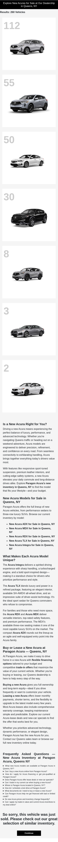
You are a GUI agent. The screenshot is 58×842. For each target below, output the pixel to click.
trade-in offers (24, 667)
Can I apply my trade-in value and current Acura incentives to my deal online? (29, 803)
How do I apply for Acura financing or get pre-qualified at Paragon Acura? (29, 775)
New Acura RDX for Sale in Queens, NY (32, 536)
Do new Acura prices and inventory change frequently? (27, 799)
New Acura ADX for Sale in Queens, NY (32, 524)
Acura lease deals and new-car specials (25, 718)
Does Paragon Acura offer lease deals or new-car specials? (29, 780)
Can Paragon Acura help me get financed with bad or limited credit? (29, 795)
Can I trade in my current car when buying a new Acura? (28, 782)
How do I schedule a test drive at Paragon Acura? (25, 788)
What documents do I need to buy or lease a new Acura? (28, 791)
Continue (29, 833)
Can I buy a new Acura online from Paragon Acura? (26, 771)
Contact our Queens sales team (20, 739)
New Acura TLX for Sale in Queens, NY (31, 540)
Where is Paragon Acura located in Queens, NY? (25, 785)
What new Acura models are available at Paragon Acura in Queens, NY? (29, 767)
